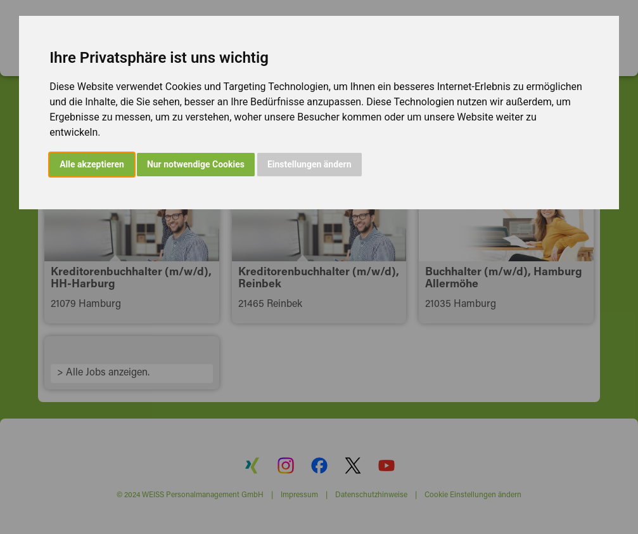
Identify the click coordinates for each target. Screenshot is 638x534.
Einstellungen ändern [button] (309, 164)
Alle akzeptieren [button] (92, 164)
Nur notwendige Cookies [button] (196, 164)
